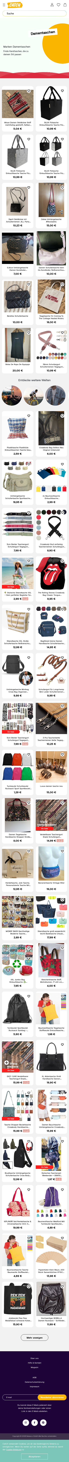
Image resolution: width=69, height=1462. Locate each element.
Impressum (34, 1386)
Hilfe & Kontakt (34, 1362)
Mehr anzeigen (34, 1337)
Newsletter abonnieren (52, 1397)
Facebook (34, 1422)
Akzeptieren (34, 1456)
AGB (34, 1377)
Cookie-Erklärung (13, 1449)
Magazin (34, 1367)
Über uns (34, 1358)
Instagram (26, 1422)
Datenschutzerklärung (34, 1382)
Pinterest (43, 1422)
